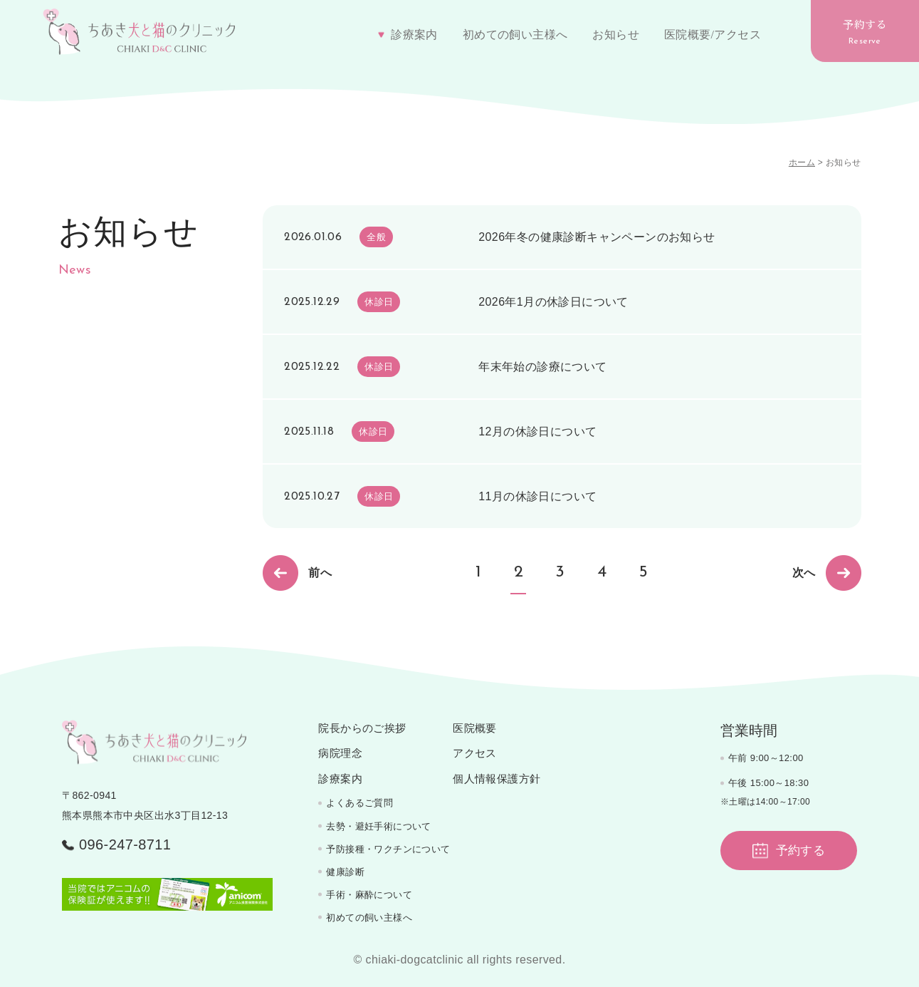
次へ (826, 573)
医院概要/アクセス (712, 35)
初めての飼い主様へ (515, 35)
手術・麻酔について (369, 894)
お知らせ (615, 35)
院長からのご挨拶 (362, 728)
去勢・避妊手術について (378, 826)
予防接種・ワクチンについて (388, 849)
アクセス (475, 753)
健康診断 (345, 872)
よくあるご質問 (359, 802)
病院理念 (340, 753)
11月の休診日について (537, 496)
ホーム (802, 162)
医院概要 (475, 728)
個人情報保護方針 (496, 779)
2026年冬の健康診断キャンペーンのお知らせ (596, 237)
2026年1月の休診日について (553, 302)
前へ (297, 573)
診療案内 (340, 779)
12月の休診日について (537, 431)
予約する (865, 31)
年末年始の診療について (542, 367)
